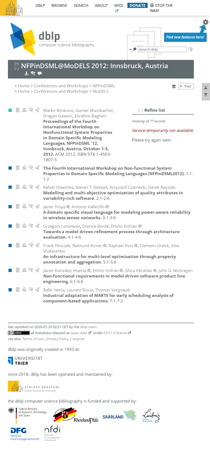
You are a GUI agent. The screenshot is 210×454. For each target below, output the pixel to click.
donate (137, 5)
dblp (40, 5)
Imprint (78, 338)
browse (59, 5)
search (81, 5)
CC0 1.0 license (115, 332)
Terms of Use (32, 338)
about (101, 5)
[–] (140, 110)
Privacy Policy (58, 338)
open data (79, 332)
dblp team (88, 326)
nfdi (118, 5)
